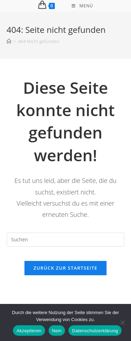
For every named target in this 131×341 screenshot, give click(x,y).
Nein (57, 330)
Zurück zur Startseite (65, 268)
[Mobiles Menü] (82, 6)
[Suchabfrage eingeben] (66, 240)
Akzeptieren (28, 330)
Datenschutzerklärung (95, 330)
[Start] (9, 41)
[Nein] (122, 322)
